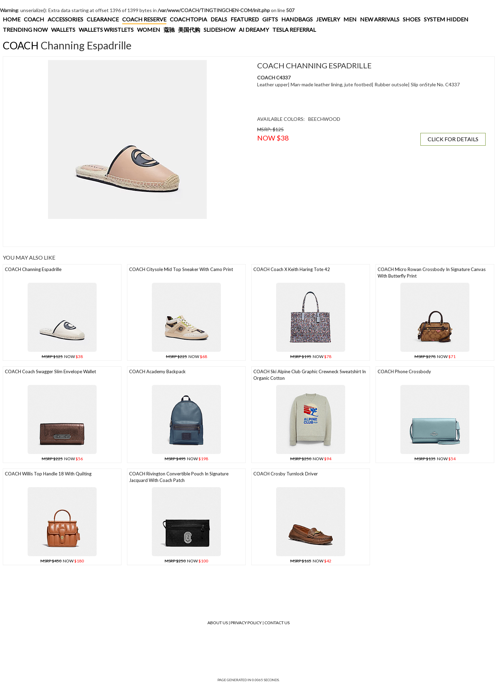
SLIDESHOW (219, 29)
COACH (34, 19)
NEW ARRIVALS (379, 19)
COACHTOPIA (188, 19)
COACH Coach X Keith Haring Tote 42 (291, 269)
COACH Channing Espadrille (33, 269)
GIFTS (270, 19)
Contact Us (277, 622)
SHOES (411, 19)
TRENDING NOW (25, 29)
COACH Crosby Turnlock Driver (285, 473)
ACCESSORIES (65, 19)
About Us (217, 622)
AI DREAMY (254, 29)
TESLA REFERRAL (294, 29)
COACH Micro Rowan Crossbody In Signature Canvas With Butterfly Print (432, 273)
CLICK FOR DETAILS (453, 139)
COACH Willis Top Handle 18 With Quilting (48, 473)
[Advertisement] (127, 232)
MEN (350, 19)
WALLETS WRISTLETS (106, 29)
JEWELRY (328, 19)
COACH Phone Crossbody (404, 371)
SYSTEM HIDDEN (446, 19)
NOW (62, 356)
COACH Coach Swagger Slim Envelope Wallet (50, 371)
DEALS (219, 19)
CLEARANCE (103, 19)
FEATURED (245, 19)
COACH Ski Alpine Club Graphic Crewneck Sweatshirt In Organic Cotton (309, 375)
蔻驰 (169, 29)
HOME (11, 19)
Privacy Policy (246, 622)
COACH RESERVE (144, 19)
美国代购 (189, 29)
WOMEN (148, 29)
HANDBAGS (297, 19)
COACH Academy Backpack (157, 371)
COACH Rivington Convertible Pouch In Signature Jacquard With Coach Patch (178, 477)
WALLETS (63, 29)
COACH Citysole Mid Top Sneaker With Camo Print (181, 269)
